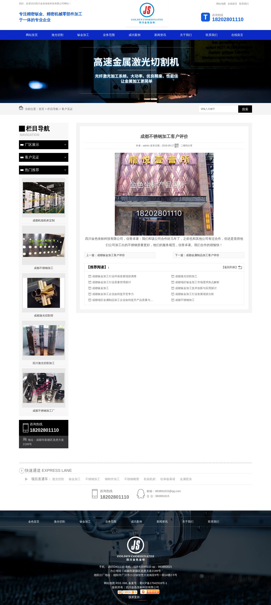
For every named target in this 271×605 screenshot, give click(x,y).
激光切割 (57, 35)
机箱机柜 (150, 479)
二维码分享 (186, 145)
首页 (41, 109)
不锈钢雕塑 (131, 479)
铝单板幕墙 (167, 479)
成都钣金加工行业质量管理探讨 (111, 282)
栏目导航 (52, 109)
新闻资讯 (160, 35)
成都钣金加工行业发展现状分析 (194, 294)
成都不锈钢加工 (43, 268)
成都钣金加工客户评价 (111, 255)
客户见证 (67, 109)
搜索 (245, 109)
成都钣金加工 (100, 288)
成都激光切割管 (43, 315)
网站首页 (32, 35)
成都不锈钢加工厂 (44, 410)
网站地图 (221, 3)
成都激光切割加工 (186, 276)
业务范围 (109, 35)
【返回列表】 (229, 267)
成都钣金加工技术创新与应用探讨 (196, 288)
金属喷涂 (186, 479)
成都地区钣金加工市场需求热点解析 (197, 282)
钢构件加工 (112, 479)
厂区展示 (32, 145)
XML (125, 583)
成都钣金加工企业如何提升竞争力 (113, 294)
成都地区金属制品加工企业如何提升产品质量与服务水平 (123, 300)
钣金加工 (83, 35)
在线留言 (232, 3)
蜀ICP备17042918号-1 (153, 583)
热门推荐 (32, 170)
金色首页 (33, 521)
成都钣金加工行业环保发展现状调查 (114, 276)
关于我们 (186, 35)
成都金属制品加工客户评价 (202, 255)
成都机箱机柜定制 (44, 220)
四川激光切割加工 (44, 363)
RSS (119, 583)
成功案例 (134, 35)
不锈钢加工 (92, 479)
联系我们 (244, 3)
